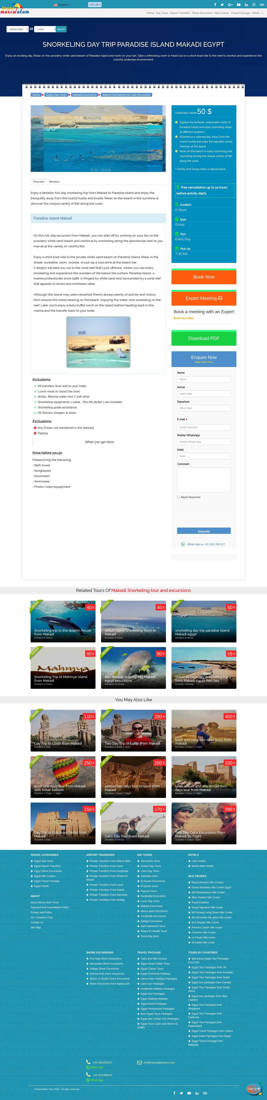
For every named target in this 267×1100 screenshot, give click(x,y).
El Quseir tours (149, 886)
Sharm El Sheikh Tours (154, 931)
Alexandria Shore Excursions (106, 963)
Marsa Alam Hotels (202, 866)
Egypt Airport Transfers (47, 866)
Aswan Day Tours (151, 866)
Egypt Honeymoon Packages (157, 1008)
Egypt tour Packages (153, 993)
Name (180, 372)
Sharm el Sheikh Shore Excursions (110, 978)
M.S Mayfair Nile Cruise (205, 922)
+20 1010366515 (102, 1075)
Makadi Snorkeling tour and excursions (126, 94)
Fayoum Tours (149, 891)
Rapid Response (188, 497)
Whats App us (204, 544)
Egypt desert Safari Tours (155, 963)
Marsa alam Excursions (154, 911)
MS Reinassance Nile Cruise (208, 892)
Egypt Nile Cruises (44, 876)
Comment (183, 464)
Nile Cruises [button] (222, 13)
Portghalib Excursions (153, 916)
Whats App (94, 1067)
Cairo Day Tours (150, 871)
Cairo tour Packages (152, 983)
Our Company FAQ (42, 917)
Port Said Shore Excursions (105, 958)
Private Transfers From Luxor (106, 884)
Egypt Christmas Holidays (155, 973)
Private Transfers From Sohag (107, 899)
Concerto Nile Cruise (204, 932)
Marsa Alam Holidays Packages (159, 978)
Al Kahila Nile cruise (203, 942)
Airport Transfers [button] (180, 13)
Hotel (180, 449)
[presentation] (205, 517)
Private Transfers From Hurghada (109, 871)
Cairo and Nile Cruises (154, 958)
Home (150, 13)
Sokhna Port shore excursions (107, 973)
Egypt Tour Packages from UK (209, 967)
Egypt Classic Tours (152, 968)
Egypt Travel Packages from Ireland (212, 1030)
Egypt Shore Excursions (48, 871)
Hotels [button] (256, 13)
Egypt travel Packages (154, 1003)
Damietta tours (149, 876)
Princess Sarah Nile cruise (207, 927)
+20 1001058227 (102, 1062)
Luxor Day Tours (150, 901)
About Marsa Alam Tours (45, 902)
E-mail (182, 420)
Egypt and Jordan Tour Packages (160, 1018)
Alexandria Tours (150, 861)
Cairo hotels (199, 861)
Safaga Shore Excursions (104, 968)
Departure (183, 401)
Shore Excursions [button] (202, 13)
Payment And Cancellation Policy (50, 907)
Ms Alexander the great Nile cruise (211, 917)
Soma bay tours (150, 936)
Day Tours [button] (162, 13)
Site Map (36, 927)
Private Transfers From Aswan (107, 889)
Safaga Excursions (151, 921)
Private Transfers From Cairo (106, 866)
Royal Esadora (200, 902)
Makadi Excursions (84, 94)
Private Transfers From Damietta (108, 894)
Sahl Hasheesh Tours (153, 926)
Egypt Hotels (41, 886)
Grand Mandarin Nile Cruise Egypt (211, 887)
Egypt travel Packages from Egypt (211, 1035)
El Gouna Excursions (153, 881)
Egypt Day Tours (56, 94)
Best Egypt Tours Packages (156, 1013)
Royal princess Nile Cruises (207, 882)
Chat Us (254, 1088)
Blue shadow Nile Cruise (206, 897)
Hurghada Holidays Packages (158, 988)
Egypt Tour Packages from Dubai (211, 977)
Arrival (181, 387)
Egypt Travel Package (46, 881)
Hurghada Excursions (153, 896)
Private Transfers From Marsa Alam (110, 861)
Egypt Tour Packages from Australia (212, 972)
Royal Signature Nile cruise (207, 907)
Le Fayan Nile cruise (203, 937)
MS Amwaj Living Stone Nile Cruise (212, 912)
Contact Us (37, 922)
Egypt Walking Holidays (154, 998)
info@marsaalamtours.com (159, 1062)
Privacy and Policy (41, 912)
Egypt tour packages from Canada (211, 982)
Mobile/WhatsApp (188, 435)
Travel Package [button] (240, 13)
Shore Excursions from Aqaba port (109, 983)
